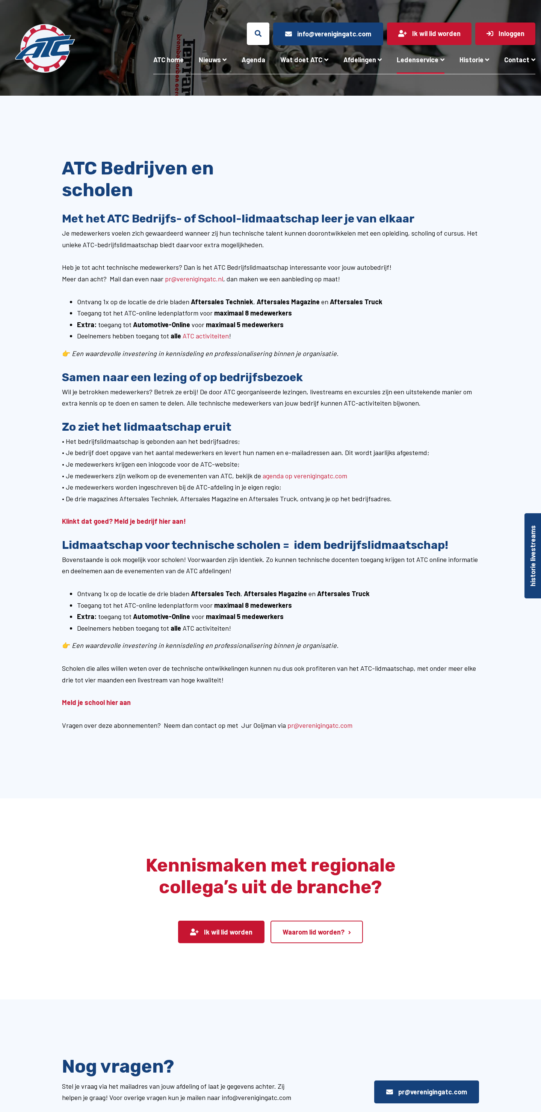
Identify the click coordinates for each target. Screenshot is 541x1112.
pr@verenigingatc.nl (194, 279)
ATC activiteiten (206, 336)
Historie (471, 60)
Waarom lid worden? (314, 932)
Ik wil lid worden (221, 932)
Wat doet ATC (301, 60)
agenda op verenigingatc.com (305, 476)
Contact (516, 60)
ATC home (168, 60)
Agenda (253, 60)
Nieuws (210, 60)
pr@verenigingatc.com (319, 725)
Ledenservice (417, 60)
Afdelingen (359, 60)
